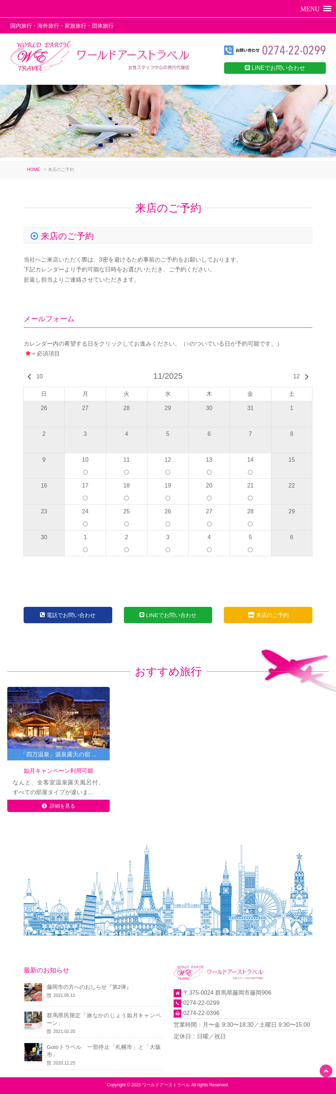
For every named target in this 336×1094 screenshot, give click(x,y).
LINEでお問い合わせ (275, 68)
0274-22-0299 (201, 1003)
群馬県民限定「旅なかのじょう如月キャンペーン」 (104, 1019)
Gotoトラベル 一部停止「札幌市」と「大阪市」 (104, 1051)
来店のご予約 (268, 615)
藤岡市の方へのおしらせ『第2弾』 (89, 987)
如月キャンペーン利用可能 (58, 771)
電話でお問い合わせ (68, 615)
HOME (33, 169)
